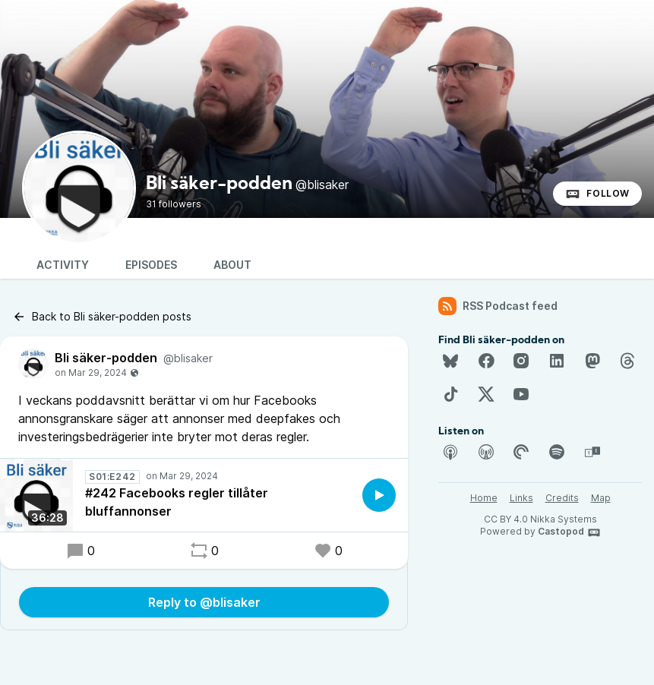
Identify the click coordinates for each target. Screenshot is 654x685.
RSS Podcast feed (498, 306)
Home (484, 497)
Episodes (151, 264)
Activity (62, 264)
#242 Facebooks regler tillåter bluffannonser (176, 502)
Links (521, 497)
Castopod (569, 532)
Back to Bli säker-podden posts (101, 317)
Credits (562, 497)
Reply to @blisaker (204, 602)
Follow (597, 193)
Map (601, 497)
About (232, 264)
